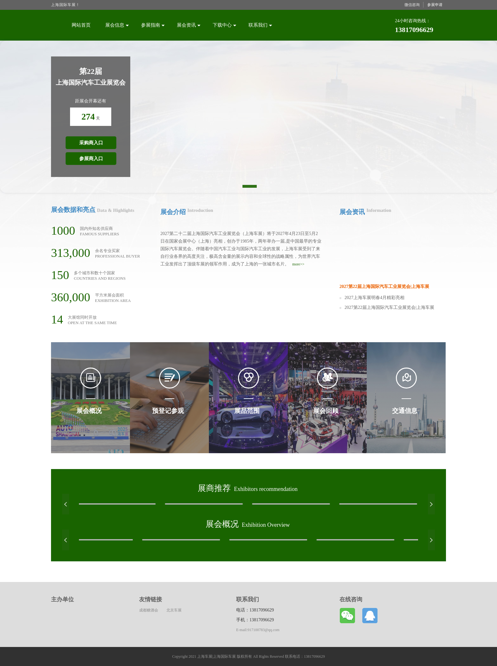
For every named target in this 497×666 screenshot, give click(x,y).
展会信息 (117, 25)
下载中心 (224, 25)
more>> (298, 264)
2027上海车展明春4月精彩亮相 (374, 297)
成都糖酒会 (148, 610)
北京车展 (174, 610)
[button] (65, 504)
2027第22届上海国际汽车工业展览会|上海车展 (389, 307)
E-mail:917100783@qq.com (258, 630)
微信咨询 (412, 5)
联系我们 (260, 25)
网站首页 (81, 25)
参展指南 (153, 25)
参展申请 (434, 5)
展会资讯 (188, 25)
